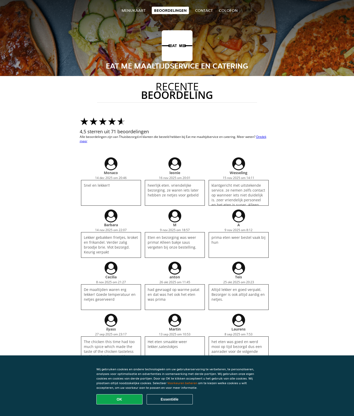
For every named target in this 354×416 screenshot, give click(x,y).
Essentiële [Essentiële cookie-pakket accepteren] (169, 399)
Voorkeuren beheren (182, 383)
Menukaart (134, 10)
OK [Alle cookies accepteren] (119, 399)
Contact (204, 10)
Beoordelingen (170, 10)
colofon (228, 10)
